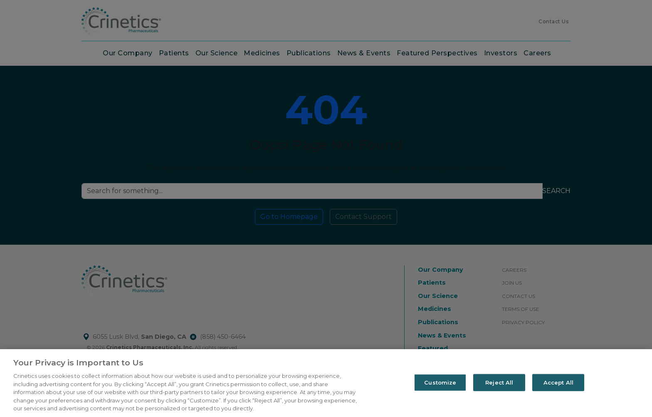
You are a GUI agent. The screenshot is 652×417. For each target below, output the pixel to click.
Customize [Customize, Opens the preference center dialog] (440, 382)
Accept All (558, 382)
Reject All (499, 382)
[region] (326, 383)
